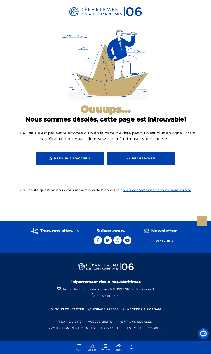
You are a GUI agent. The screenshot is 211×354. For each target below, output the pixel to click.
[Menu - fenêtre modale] (79, 347)
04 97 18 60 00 (108, 296)
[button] (203, 333)
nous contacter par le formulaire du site (157, 192)
